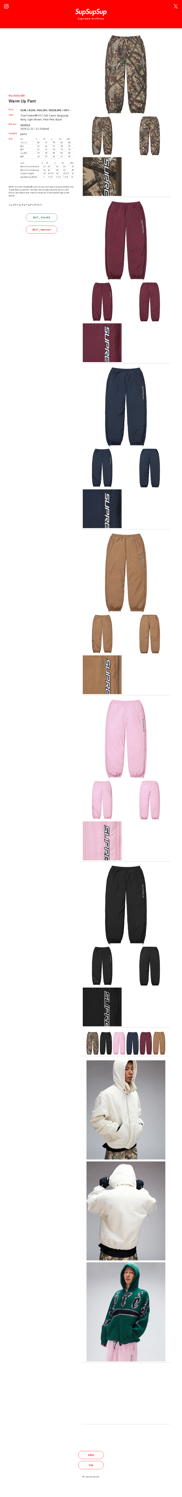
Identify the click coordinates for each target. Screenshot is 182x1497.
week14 (25, 124)
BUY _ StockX (41, 217)
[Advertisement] (42, 61)
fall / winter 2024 (17, 95)
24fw (91, 1455)
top (91, 1465)
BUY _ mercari (42, 229)
